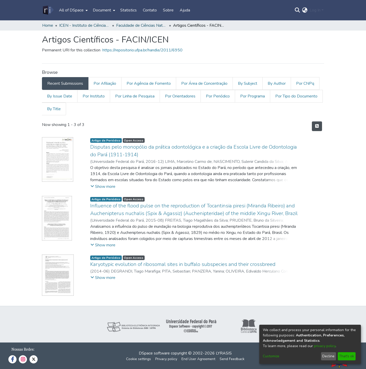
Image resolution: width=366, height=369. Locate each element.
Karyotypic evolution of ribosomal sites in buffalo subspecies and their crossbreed (183, 264)
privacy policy (325, 346)
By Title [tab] (54, 109)
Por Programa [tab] (252, 96)
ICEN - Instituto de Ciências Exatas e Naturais (84, 25)
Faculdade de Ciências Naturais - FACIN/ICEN (141, 25)
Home (47, 25)
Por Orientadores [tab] (180, 96)
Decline (328, 356)
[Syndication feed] (317, 126)
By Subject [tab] (247, 83)
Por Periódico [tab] (218, 96)
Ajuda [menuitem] (185, 10)
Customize (271, 356)
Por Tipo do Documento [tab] (296, 96)
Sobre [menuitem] (168, 10)
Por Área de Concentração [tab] (204, 83)
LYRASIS (224, 353)
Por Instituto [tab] (94, 96)
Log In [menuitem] (315, 10)
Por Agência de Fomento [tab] (149, 83)
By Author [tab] (277, 83)
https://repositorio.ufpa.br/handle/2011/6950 (142, 50)
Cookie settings (138, 359)
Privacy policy (166, 359)
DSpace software (154, 353)
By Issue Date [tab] (59, 96)
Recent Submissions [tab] (65, 83)
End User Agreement (198, 359)
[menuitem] (73, 10)
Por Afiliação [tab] (105, 83)
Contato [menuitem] (150, 10)
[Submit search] (297, 10)
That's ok (346, 356)
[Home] (48, 10)
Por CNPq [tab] (305, 83)
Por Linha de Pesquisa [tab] (135, 96)
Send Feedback (232, 359)
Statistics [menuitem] (128, 10)
